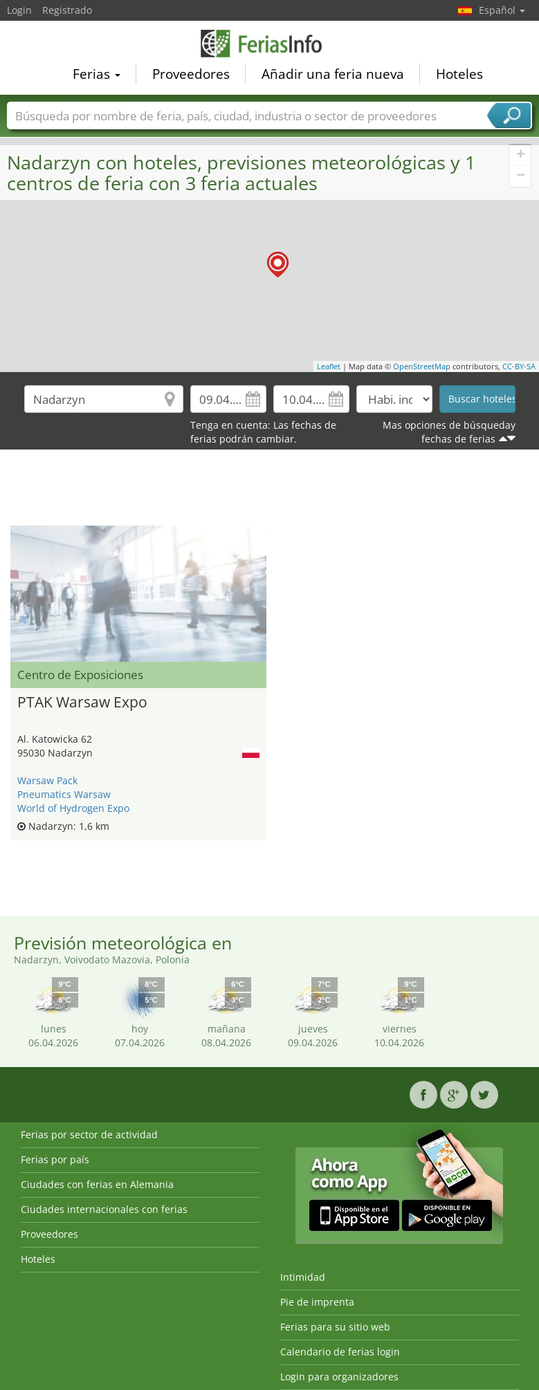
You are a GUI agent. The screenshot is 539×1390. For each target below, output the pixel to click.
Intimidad (302, 1277)
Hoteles (459, 73)
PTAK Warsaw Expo (82, 702)
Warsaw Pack (47, 780)
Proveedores (191, 73)
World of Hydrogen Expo (73, 808)
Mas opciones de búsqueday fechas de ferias (449, 431)
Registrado (67, 10)
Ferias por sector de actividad (89, 1134)
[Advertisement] (269, 491)
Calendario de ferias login (340, 1351)
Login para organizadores (339, 1376)
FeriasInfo (270, 43)
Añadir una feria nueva (333, 73)
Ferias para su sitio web (335, 1326)
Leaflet (328, 366)
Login (19, 10)
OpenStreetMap (421, 366)
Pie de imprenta (317, 1301)
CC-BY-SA (519, 366)
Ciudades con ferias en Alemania (97, 1184)
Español (502, 10)
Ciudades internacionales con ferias (104, 1209)
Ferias (96, 73)
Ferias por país (55, 1159)
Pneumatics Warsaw (64, 794)
